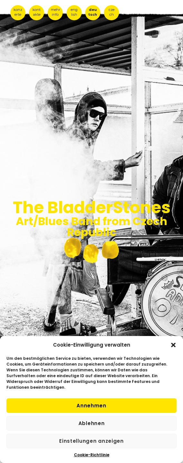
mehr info (55, 12)
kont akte (36, 12)
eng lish (74, 12)
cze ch (111, 12)
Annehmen (91, 405)
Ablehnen (91, 423)
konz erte (18, 12)
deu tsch (92, 12)
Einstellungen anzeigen (91, 441)
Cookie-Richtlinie (91, 455)
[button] (173, 345)
